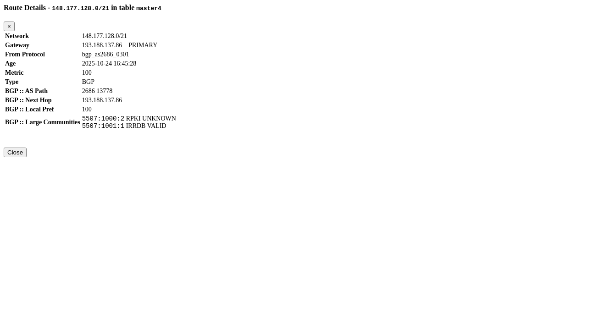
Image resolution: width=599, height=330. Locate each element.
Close (15, 155)
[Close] (9, 26)
